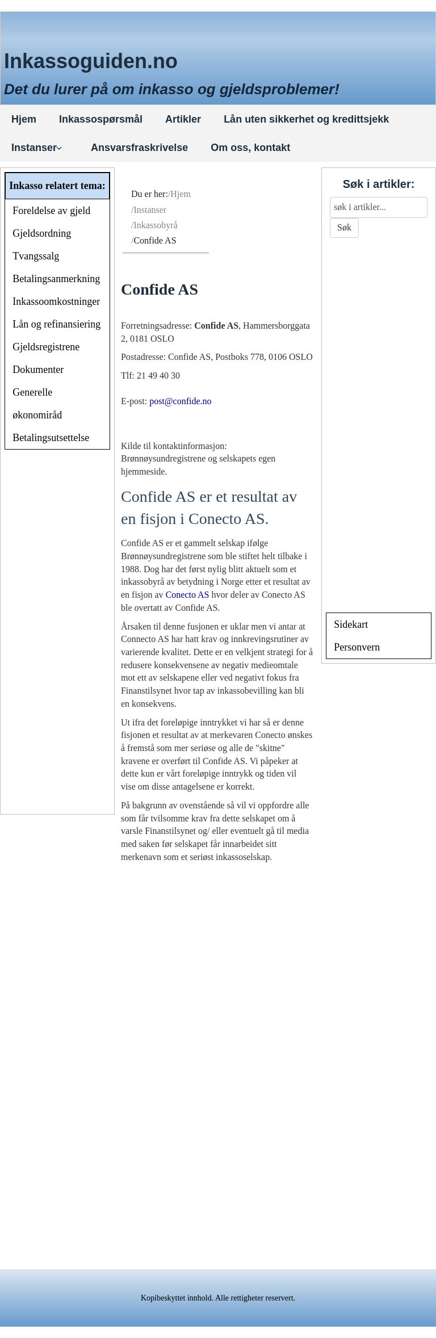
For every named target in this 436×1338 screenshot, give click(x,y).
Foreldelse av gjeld (51, 210)
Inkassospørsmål (100, 119)
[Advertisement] (57, 633)
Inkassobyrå (155, 225)
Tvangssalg (35, 256)
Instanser (36, 147)
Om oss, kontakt (250, 147)
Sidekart (351, 624)
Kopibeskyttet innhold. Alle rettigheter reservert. (218, 1298)
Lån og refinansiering (56, 324)
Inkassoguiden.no (91, 61)
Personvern (357, 647)
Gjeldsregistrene (45, 347)
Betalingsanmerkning (56, 278)
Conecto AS (187, 594)
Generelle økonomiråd (37, 404)
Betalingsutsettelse (50, 437)
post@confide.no (180, 401)
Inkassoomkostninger (56, 301)
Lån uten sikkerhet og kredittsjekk (306, 119)
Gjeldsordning (41, 233)
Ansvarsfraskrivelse (139, 147)
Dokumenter (38, 369)
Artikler (183, 119)
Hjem (23, 119)
